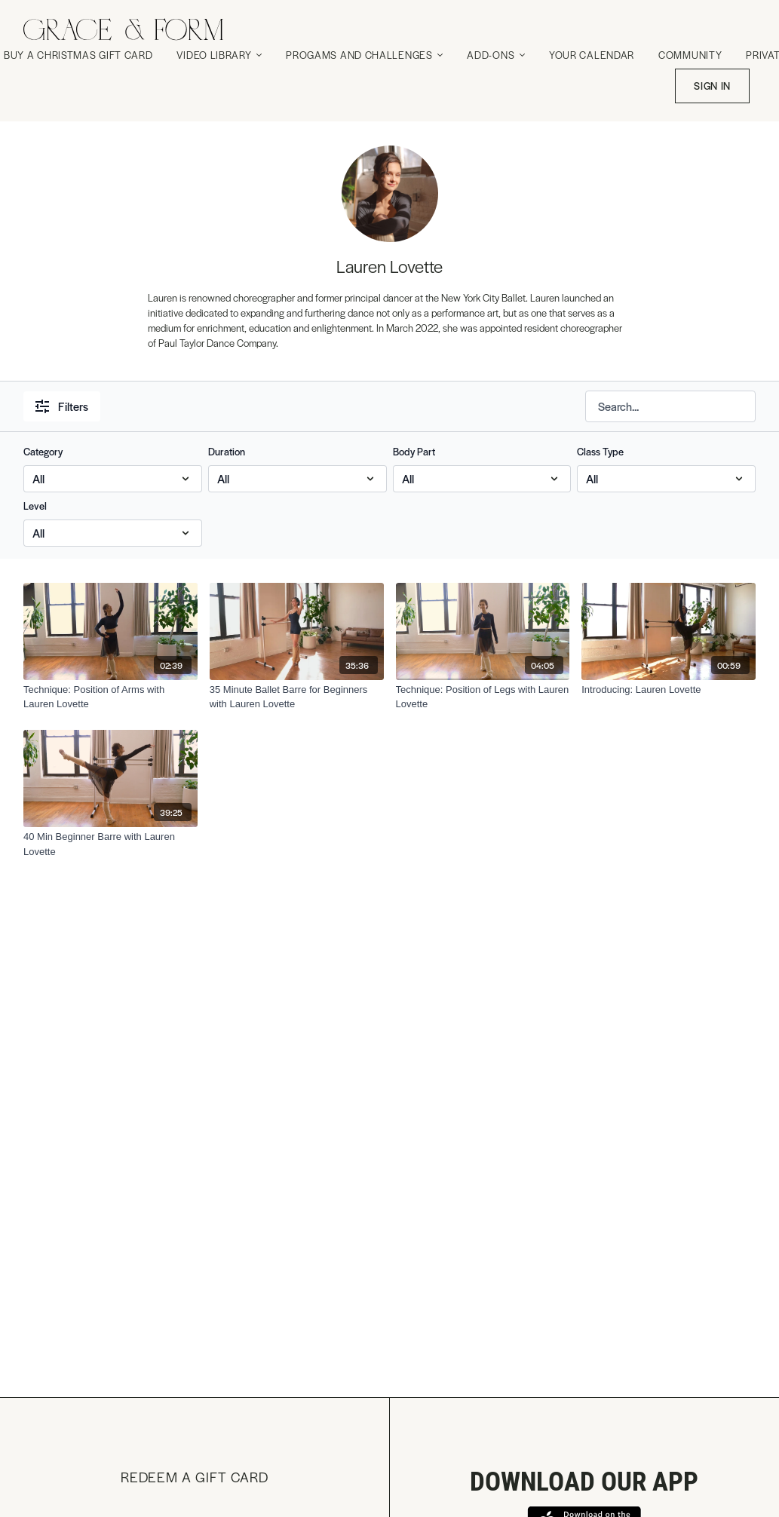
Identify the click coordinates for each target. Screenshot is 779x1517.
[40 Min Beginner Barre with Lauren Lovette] (110, 844)
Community (690, 55)
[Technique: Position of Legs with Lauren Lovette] (483, 697)
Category (43, 451)
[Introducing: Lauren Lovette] (668, 689)
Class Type (600, 451)
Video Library (219, 55)
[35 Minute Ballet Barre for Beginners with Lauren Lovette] (297, 697)
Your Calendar (591, 55)
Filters (61, 406)
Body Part (414, 451)
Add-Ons (496, 55)
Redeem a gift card (194, 1476)
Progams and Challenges (364, 55)
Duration (226, 451)
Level (35, 505)
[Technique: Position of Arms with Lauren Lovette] (110, 697)
